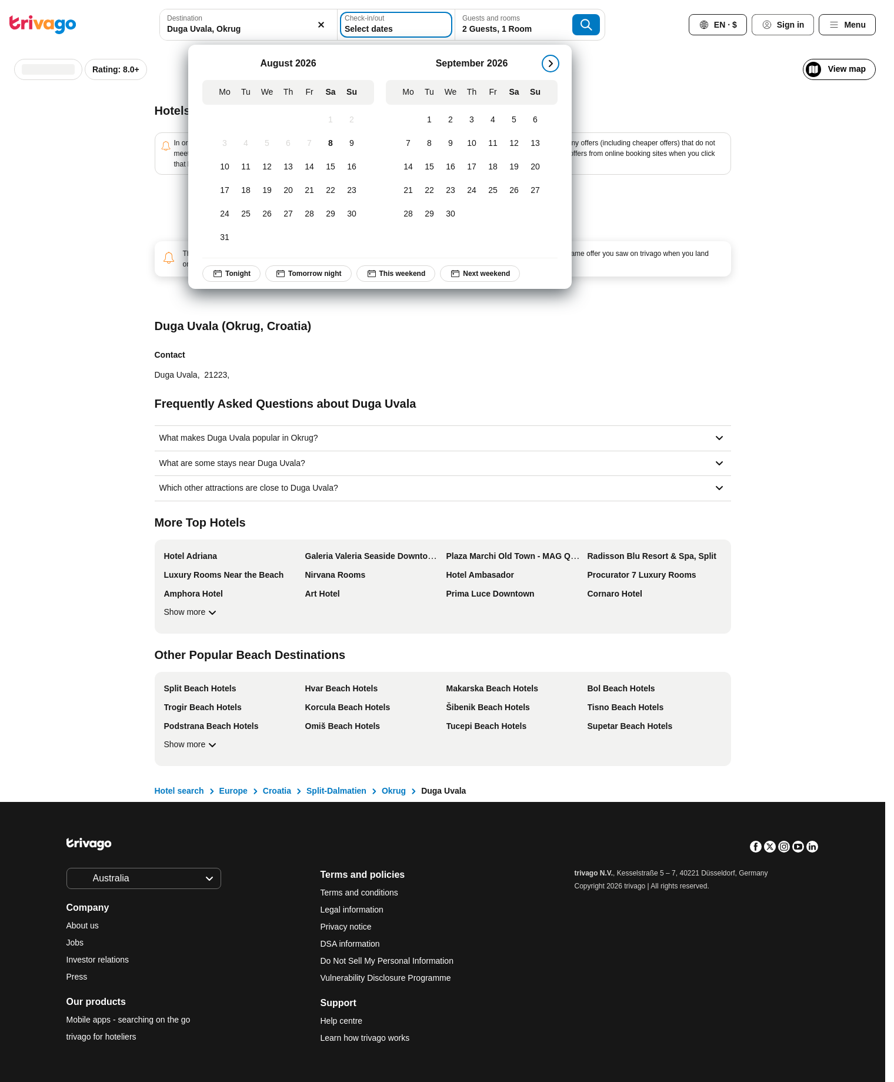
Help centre (342, 1021)
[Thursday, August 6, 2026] (288, 143)
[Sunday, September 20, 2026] (535, 167)
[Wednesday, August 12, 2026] (267, 167)
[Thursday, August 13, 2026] (288, 167)
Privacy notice (346, 926)
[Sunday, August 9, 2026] (351, 143)
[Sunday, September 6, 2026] (535, 120)
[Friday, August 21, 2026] (309, 190)
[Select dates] (396, 24)
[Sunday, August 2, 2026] (351, 120)
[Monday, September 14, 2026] (408, 167)
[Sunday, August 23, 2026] (351, 190)
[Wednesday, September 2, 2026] (450, 120)
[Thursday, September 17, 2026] (471, 167)
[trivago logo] (42, 24)
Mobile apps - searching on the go (128, 1019)
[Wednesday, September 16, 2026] (450, 167)
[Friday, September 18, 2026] (492, 167)
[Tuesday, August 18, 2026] (245, 190)
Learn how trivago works (365, 1038)
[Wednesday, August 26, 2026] (267, 214)
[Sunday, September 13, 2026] (535, 143)
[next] (550, 63)
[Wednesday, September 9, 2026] (450, 143)
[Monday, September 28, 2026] (408, 214)
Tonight (231, 273)
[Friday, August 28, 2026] (309, 214)
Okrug (394, 790)
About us (82, 925)
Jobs (75, 942)
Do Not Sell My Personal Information (388, 961)
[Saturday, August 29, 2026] (330, 214)
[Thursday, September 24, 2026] (471, 190)
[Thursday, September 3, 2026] (471, 120)
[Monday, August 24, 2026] (224, 214)
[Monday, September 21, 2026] (408, 190)
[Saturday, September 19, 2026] (514, 167)
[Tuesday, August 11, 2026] (245, 167)
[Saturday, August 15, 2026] (330, 167)
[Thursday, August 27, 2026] (288, 214)
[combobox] (248, 24)
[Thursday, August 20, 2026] (288, 190)
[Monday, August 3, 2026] (224, 143)
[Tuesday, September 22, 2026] (429, 190)
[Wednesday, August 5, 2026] (267, 143)
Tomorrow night (309, 273)
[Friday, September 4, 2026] (492, 120)
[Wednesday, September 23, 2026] (450, 190)
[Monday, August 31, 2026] (224, 237)
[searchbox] (248, 29)
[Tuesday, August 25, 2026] (245, 214)
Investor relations (97, 959)
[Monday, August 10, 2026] (224, 167)
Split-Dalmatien (336, 790)
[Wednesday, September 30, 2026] (450, 214)
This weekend (396, 273)
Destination (184, 18)
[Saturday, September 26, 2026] (514, 190)
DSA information (350, 943)
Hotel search (179, 790)
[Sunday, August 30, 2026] (351, 214)
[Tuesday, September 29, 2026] (429, 214)
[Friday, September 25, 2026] (492, 190)
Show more (192, 612)
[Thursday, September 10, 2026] (471, 143)
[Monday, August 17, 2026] (224, 190)
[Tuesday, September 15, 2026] (429, 167)
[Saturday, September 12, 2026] (514, 143)
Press (77, 976)
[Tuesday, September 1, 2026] (429, 120)
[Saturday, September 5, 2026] (514, 120)
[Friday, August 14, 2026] (309, 167)
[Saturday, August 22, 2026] (330, 190)
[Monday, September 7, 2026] (408, 143)
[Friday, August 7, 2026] (309, 143)
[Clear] (321, 24)
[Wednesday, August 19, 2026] (267, 190)
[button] (248, 25)
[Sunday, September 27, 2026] (535, 190)
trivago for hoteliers (101, 1036)
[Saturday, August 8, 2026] (330, 143)
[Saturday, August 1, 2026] (330, 120)
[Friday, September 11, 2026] (492, 143)
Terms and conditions (359, 892)
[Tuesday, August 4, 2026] (245, 143)
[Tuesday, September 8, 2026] (429, 143)
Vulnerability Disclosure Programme (386, 978)
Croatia (277, 790)
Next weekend (481, 273)
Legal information (352, 909)
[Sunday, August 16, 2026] (351, 167)
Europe (233, 790)
